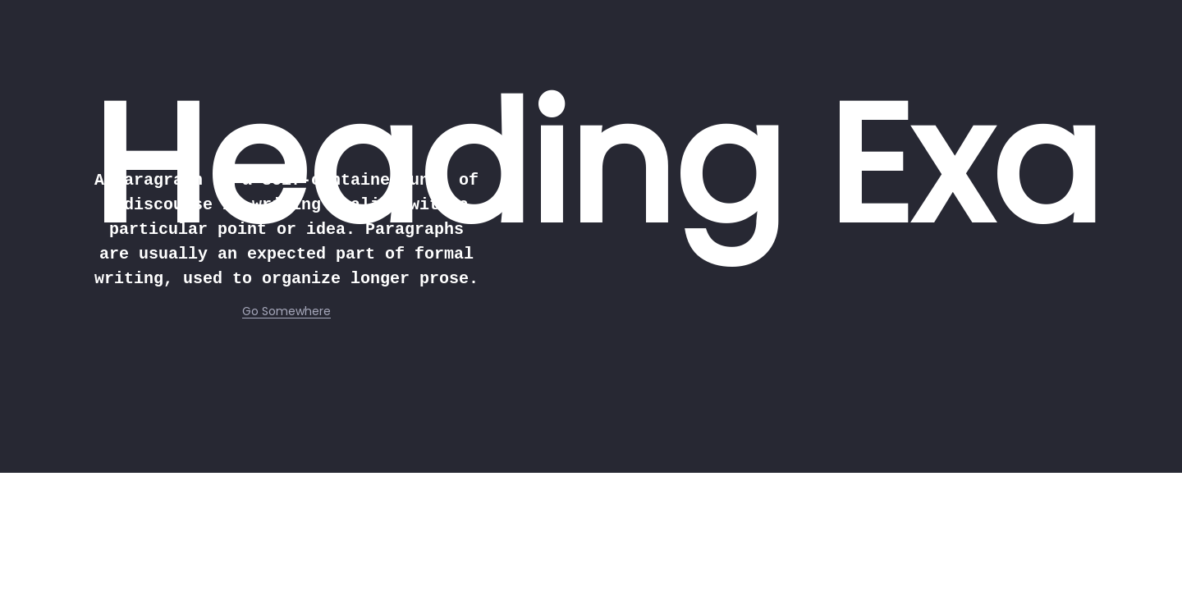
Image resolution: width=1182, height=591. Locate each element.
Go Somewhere (286, 311)
